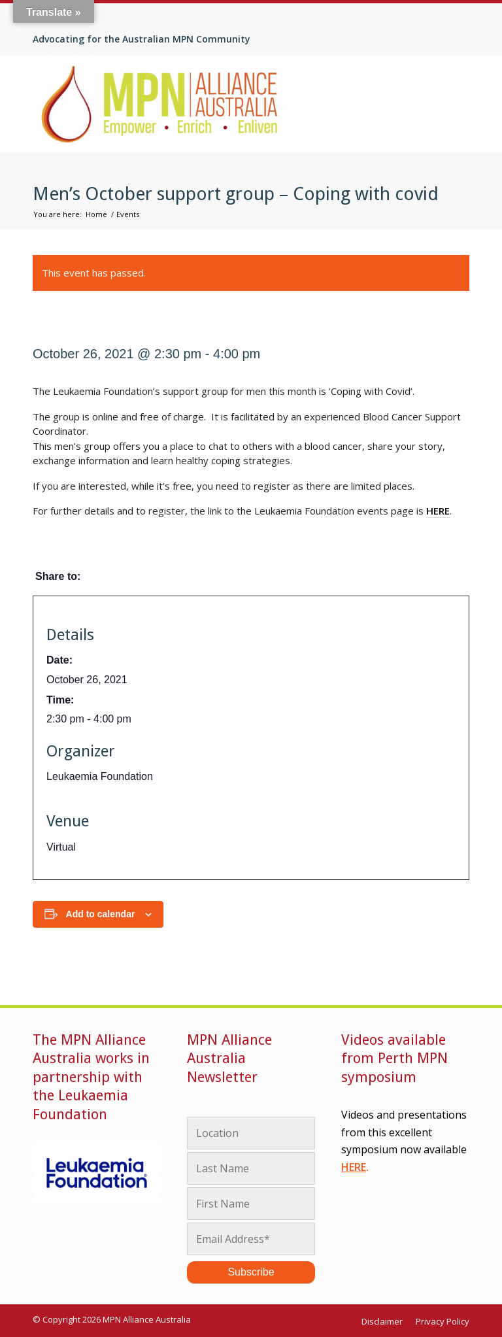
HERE (353, 1167)
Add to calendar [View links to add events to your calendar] (100, 914)
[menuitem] (385, 1321)
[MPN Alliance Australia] (162, 104)
